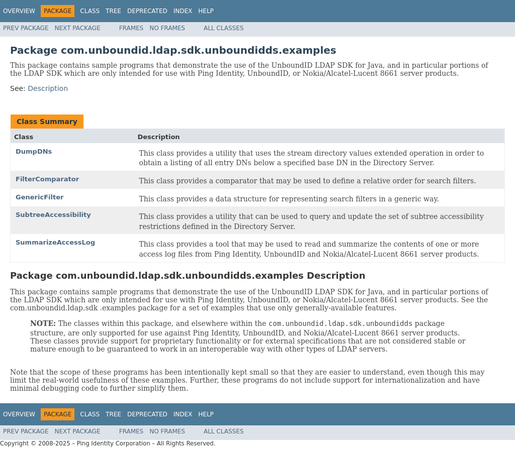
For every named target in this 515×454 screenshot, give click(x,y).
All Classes (223, 28)
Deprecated (147, 11)
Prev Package (26, 28)
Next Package (78, 28)
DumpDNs (34, 151)
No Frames (167, 28)
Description (48, 88)
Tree (113, 11)
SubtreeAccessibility (53, 214)
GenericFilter (39, 197)
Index (183, 11)
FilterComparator (47, 179)
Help (206, 11)
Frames (131, 28)
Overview (19, 11)
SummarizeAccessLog (55, 242)
